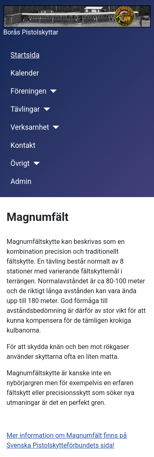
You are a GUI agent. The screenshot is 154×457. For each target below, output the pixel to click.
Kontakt (23, 145)
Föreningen (28, 91)
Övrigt (20, 163)
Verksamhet (30, 127)
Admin (21, 181)
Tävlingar (25, 109)
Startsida (25, 55)
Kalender (25, 73)
